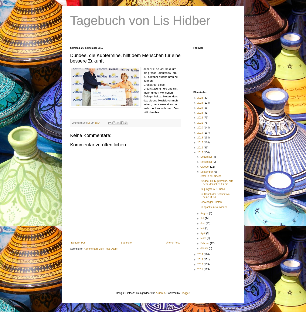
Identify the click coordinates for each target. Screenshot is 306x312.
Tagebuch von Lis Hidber (140, 20)
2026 (200, 97)
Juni (203, 223)
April (203, 233)
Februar (205, 243)
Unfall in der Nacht (210, 176)
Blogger (185, 293)
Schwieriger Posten (211, 202)
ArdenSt (160, 293)
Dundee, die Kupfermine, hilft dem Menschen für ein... (216, 182)
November (206, 161)
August (204, 213)
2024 (200, 107)
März (203, 238)
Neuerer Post (78, 242)
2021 (200, 122)
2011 (200, 269)
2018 (200, 137)
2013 (200, 259)
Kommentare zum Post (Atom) (101, 248)
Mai (202, 228)
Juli (202, 218)
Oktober (205, 166)
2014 (200, 254)
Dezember (206, 156)
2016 (200, 147)
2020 (200, 127)
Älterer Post (173, 242)
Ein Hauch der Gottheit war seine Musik (215, 196)
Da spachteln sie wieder (213, 207)
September (207, 171)
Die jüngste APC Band (212, 189)
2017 (200, 142)
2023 (200, 112)
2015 (200, 152)
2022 (200, 117)
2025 (200, 102)
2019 (200, 132)
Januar (204, 248)
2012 (200, 264)
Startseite (126, 242)
